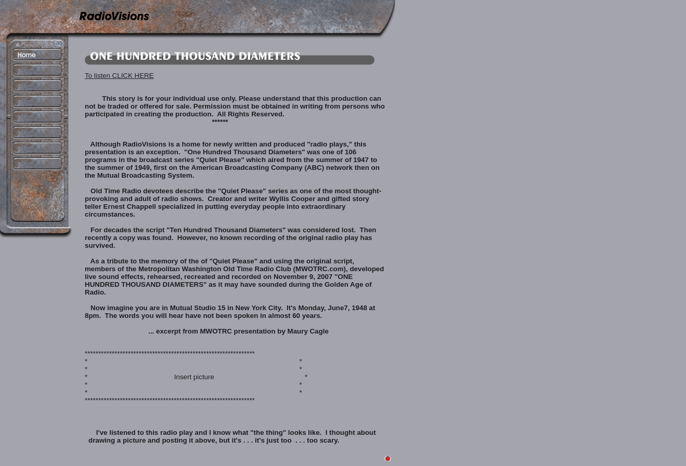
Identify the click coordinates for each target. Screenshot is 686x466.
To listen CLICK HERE (119, 75)
